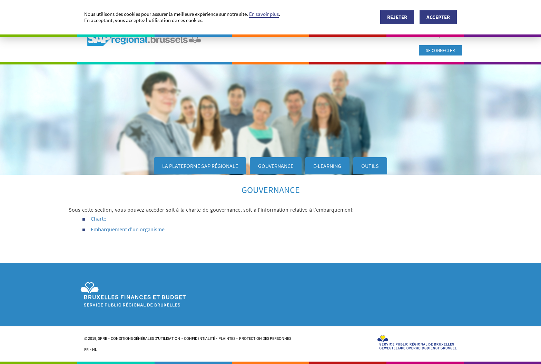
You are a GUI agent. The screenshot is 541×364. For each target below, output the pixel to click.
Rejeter (397, 17)
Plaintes (226, 338)
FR (86, 349)
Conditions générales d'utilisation (145, 338)
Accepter (438, 17)
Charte (98, 218)
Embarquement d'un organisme (128, 229)
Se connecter (440, 50)
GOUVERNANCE (275, 165)
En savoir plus (264, 14)
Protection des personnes (265, 338)
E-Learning (327, 165)
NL (94, 349)
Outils (370, 165)
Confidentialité (199, 338)
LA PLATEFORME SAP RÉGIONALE (200, 165)
